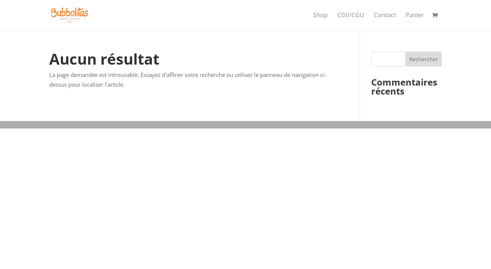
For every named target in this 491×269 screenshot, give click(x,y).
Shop (320, 15)
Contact (385, 15)
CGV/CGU (350, 15)
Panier (415, 15)
